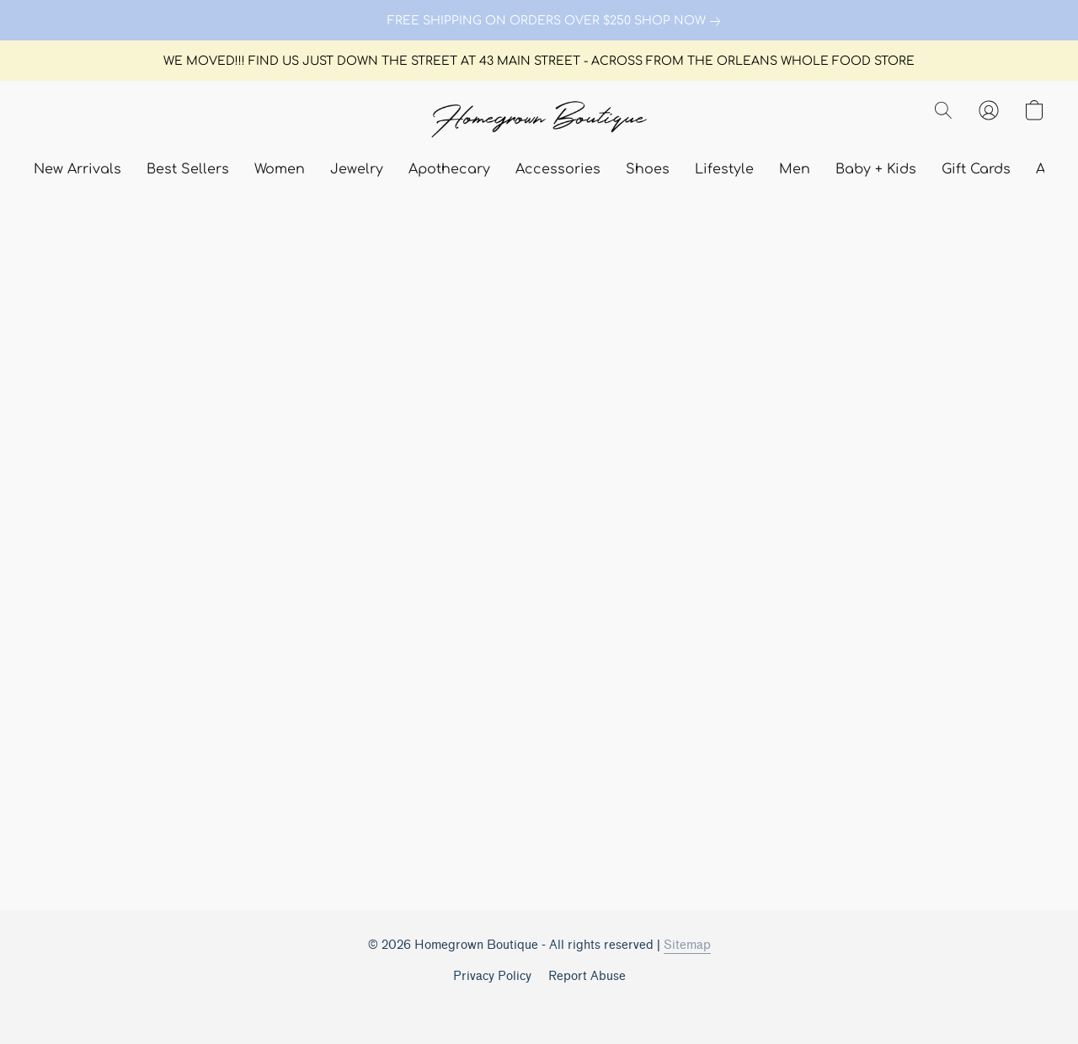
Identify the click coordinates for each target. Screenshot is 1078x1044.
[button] (539, 120)
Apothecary (449, 169)
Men (794, 169)
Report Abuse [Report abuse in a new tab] (587, 976)
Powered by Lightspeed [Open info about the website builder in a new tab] (539, 1007)
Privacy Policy (492, 976)
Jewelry (356, 169)
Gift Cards (976, 169)
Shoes (648, 169)
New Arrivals (77, 169)
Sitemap (687, 945)
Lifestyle (724, 169)
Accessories (557, 169)
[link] (539, 21)
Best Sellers (188, 169)
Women (279, 169)
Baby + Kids (875, 169)
